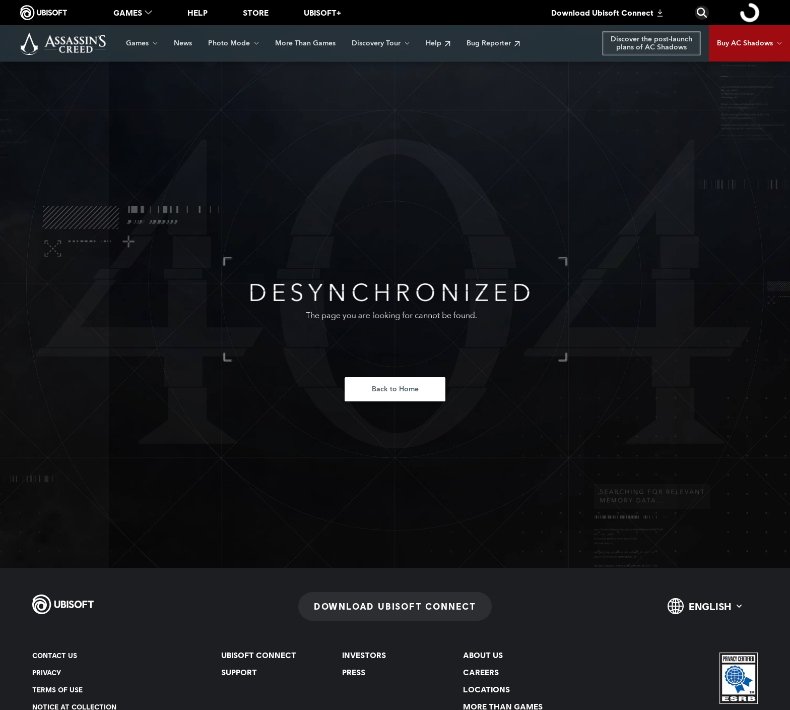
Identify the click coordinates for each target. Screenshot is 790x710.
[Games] (142, 43)
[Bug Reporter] (493, 43)
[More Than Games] (305, 43)
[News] (183, 43)
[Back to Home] (395, 389)
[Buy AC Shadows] (749, 43)
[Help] (438, 43)
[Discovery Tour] (381, 43)
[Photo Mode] (233, 43)
